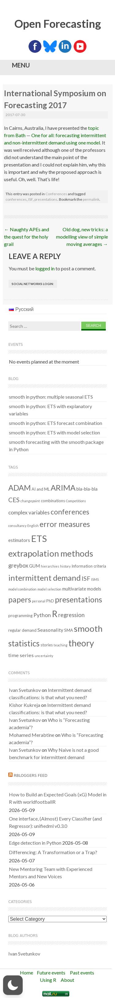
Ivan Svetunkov (25, 690)
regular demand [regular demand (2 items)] (22, 630)
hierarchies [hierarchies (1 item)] (50, 566)
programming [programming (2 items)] (20, 615)
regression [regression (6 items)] (71, 615)
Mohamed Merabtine (31, 735)
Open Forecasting (57, 23)
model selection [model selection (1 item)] (49, 589)
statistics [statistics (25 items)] (24, 643)
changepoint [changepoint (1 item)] (30, 501)
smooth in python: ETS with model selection (54, 432)
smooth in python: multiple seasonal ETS (51, 397)
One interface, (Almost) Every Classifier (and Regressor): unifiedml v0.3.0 (55, 822)
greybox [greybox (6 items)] (18, 565)
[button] (13, 985)
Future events (51, 972)
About (67, 980)
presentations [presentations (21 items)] (78, 599)
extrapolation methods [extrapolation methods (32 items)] (50, 553)
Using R (48, 980)
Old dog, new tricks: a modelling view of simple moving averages (82, 236)
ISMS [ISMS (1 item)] (95, 579)
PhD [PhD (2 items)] (50, 600)
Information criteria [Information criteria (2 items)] (88, 566)
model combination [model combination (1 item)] (22, 589)
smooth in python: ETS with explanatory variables (50, 409)
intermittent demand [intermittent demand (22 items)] (44, 577)
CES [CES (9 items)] (14, 499)
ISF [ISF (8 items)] (86, 578)
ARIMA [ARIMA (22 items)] (63, 487)
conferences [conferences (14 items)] (70, 511)
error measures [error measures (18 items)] (65, 524)
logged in (45, 268)
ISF (30, 199)
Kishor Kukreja (24, 705)
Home (26, 972)
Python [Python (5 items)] (42, 615)
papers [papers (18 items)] (19, 599)
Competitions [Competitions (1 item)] (76, 501)
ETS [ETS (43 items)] (39, 538)
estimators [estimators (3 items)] (19, 540)
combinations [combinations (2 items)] (53, 500)
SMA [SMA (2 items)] (68, 630)
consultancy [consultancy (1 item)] (17, 526)
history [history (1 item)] (65, 566)
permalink (91, 199)
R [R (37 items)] (54, 614)
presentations (45, 199)
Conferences (56, 194)
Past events (82, 972)
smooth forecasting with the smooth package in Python (56, 445)
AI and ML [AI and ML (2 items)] (41, 489)
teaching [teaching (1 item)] (60, 645)
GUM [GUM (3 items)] (34, 565)
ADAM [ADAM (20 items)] (19, 487)
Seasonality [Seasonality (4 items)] (50, 630)
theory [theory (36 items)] (81, 643)
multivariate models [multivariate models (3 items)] (81, 588)
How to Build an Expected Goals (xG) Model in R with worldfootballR (57, 798)
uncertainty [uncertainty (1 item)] (44, 656)
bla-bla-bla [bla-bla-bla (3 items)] (87, 489)
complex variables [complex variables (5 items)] (29, 512)
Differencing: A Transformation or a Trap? (53, 852)
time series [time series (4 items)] (21, 655)
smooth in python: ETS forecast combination (55, 423)
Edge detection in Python (35, 843)
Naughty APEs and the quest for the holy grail (26, 236)
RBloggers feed (31, 775)
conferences (16, 199)
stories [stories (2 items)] (46, 644)
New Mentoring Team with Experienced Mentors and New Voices (50, 872)
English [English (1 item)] (33, 526)
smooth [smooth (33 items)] (88, 628)
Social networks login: (33, 284)
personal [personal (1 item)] (38, 601)
